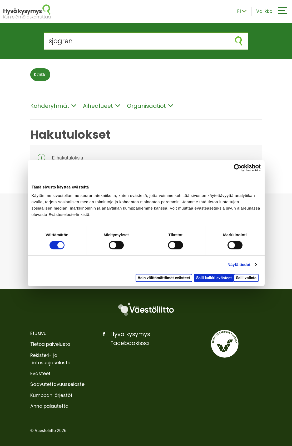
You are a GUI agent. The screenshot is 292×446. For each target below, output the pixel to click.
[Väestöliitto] (146, 309)
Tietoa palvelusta (50, 344)
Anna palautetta (49, 406)
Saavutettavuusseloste (57, 384)
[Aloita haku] (238, 41)
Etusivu (38, 333)
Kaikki (40, 74)
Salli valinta (246, 277)
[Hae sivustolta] (136, 41)
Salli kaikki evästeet (214, 277)
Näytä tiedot (238, 264)
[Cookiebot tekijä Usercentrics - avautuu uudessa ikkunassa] (238, 168)
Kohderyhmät (53, 106)
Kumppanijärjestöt (51, 395)
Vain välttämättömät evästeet (164, 277)
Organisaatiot (150, 106)
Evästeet (40, 373)
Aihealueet (101, 106)
